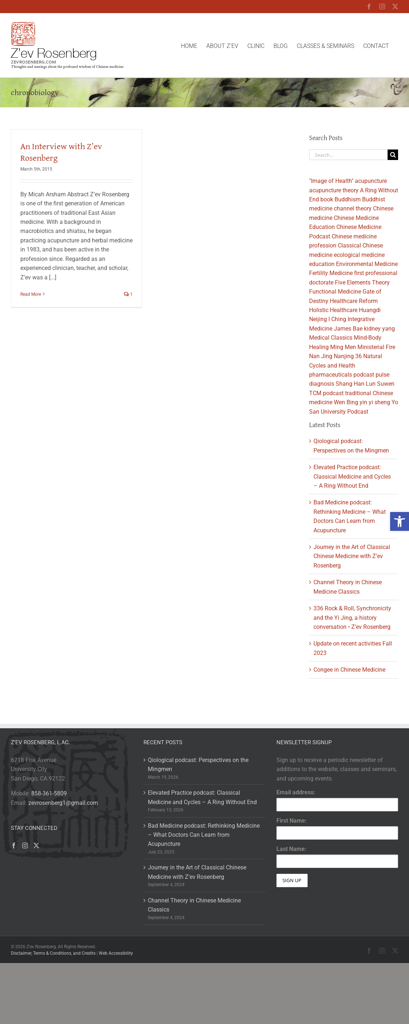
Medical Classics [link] (330, 337)
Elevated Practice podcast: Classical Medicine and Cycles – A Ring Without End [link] (352, 476)
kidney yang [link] (379, 328)
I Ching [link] (337, 319)
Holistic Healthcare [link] (333, 310)
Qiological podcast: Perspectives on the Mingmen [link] (198, 765)
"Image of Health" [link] (331, 180)
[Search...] (348, 154)
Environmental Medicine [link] (367, 264)
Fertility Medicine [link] (331, 273)
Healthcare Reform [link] (354, 301)
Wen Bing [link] (346, 402)
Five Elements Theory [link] (362, 282)
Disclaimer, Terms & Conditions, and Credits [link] (53, 953)
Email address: (295, 792)
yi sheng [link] (379, 402)
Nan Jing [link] (320, 356)
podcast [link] (363, 374)
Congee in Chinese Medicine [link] (349, 669)
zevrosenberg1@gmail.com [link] (63, 802)
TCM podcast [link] (326, 393)
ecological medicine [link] (359, 254)
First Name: (291, 820)
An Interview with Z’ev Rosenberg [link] (61, 152)
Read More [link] (30, 294)
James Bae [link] (348, 328)
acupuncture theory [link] (334, 190)
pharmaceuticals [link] (330, 374)
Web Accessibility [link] (116, 953)
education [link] (322, 264)
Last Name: (291, 848)
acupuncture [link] (371, 180)
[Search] (393, 154)
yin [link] (363, 402)
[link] (399, 521)
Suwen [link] (385, 383)
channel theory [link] (353, 208)
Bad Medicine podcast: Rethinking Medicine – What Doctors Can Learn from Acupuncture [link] (204, 835)
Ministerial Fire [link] (376, 347)
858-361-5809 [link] (49, 793)
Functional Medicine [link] (335, 291)
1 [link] (128, 294)
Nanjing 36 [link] (348, 356)
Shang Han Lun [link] (356, 383)
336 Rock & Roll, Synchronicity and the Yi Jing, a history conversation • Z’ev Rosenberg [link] (352, 617)
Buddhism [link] (348, 199)
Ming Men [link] (343, 347)
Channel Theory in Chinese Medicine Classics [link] (194, 905)
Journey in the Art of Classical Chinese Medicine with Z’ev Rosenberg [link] (351, 556)
